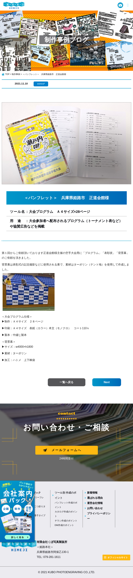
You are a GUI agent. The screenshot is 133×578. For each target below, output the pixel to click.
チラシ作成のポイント (66, 520)
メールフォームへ (67, 450)
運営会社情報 (95, 503)
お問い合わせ (95, 508)
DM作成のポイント (64, 525)
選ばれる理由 (95, 497)
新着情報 (92, 492)
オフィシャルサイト (118, 557)
